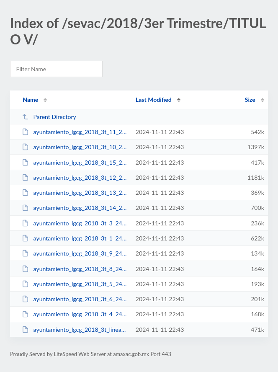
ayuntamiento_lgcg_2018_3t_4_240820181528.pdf (75, 314)
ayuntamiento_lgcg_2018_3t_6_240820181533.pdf (75, 298)
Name (30, 99)
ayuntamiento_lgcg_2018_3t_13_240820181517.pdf (75, 192)
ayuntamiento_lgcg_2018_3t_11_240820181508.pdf (75, 131)
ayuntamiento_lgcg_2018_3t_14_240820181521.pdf (75, 207)
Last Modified (154, 99)
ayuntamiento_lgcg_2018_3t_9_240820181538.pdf (75, 253)
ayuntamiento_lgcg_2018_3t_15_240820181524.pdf (75, 162)
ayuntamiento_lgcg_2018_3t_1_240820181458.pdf (75, 238)
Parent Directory (49, 116)
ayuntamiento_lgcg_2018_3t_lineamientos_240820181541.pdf (75, 329)
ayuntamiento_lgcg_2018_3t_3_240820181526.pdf (75, 223)
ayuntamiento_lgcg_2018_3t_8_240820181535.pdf (75, 268)
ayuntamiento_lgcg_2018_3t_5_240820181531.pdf (75, 283)
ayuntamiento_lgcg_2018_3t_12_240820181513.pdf (75, 177)
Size (250, 99)
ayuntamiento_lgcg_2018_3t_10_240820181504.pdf (75, 146)
